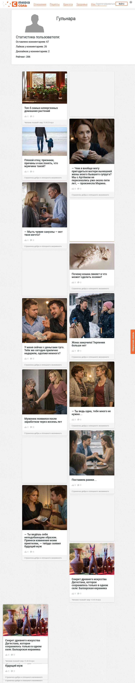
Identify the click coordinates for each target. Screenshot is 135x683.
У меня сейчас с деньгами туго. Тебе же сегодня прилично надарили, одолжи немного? (44, 350)
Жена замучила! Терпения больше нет (88, 344)
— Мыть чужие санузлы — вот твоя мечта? (43, 233)
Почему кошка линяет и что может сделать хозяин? (89, 275)
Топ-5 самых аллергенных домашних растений (41, 109)
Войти (121, 3)
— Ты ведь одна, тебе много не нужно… (91, 413)
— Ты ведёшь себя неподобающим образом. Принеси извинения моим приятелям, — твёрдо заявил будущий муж (42, 540)
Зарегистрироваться (105, 3)
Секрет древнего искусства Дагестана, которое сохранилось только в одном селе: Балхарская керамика (90, 584)
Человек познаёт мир (33, 122)
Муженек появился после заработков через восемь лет (43, 420)
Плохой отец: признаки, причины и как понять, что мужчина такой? (41, 163)
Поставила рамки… (84, 479)
